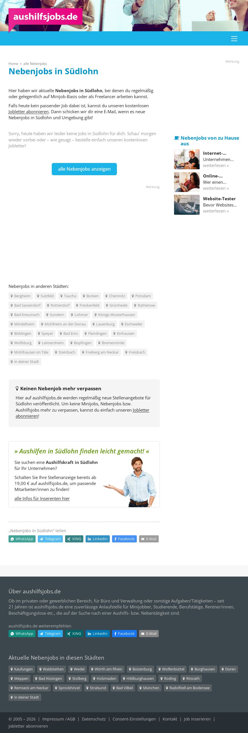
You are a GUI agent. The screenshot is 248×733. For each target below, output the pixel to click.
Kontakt (170, 719)
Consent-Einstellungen (134, 719)
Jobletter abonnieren (29, 111)
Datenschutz (94, 719)
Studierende (165, 607)
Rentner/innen (219, 607)
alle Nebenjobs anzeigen (84, 169)
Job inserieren (197, 719)
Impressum (53, 719)
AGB (71, 719)
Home (13, 63)
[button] (234, 38)
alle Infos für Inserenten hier (42, 498)
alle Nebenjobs (35, 63)
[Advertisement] (84, 229)
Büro (105, 601)
